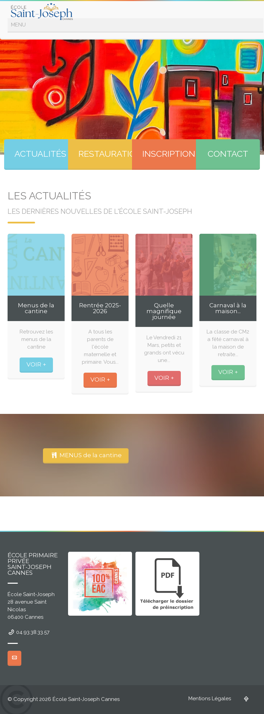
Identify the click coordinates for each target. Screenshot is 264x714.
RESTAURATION (110, 154)
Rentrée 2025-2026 (100, 308)
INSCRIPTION (168, 154)
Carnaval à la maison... (227, 308)
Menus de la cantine (36, 308)
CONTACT (228, 154)
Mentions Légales (209, 698)
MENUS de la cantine (86, 455)
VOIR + (36, 364)
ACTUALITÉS (40, 154)
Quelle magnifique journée (164, 311)
